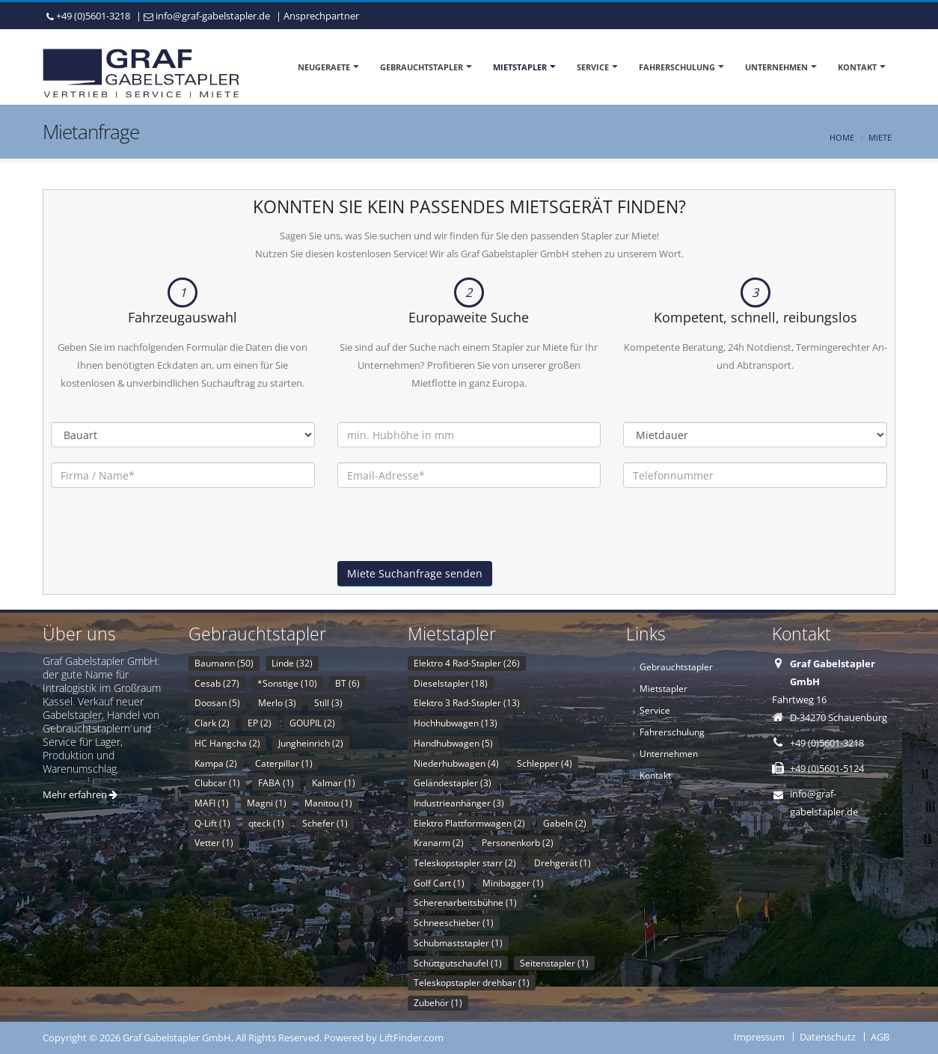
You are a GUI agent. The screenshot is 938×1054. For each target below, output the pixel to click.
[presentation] (451, 532)
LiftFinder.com (411, 1037)
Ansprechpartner (321, 15)
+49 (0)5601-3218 (93, 15)
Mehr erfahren (80, 794)
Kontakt (857, 67)
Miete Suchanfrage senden (414, 573)
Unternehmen (776, 67)
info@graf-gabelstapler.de (213, 15)
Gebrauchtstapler (421, 67)
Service (593, 67)
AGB (880, 1037)
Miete (880, 137)
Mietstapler (520, 67)
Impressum (759, 1037)
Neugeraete (324, 67)
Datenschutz (828, 1037)
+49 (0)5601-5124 (827, 768)
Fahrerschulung (677, 67)
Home (842, 137)
